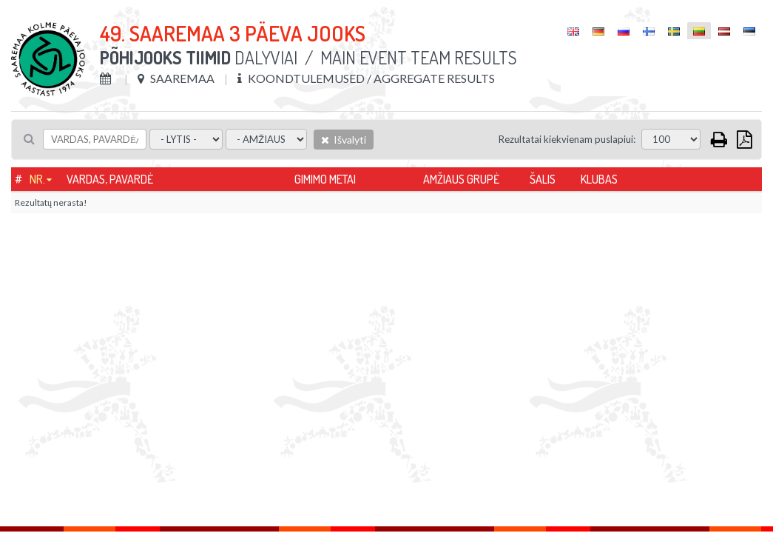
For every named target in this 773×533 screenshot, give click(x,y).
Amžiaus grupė (461, 179)
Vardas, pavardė (110, 179)
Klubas (599, 179)
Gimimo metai (325, 179)
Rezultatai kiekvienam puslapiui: (567, 139)
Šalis (543, 179)
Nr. (37, 179)
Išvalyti (343, 139)
